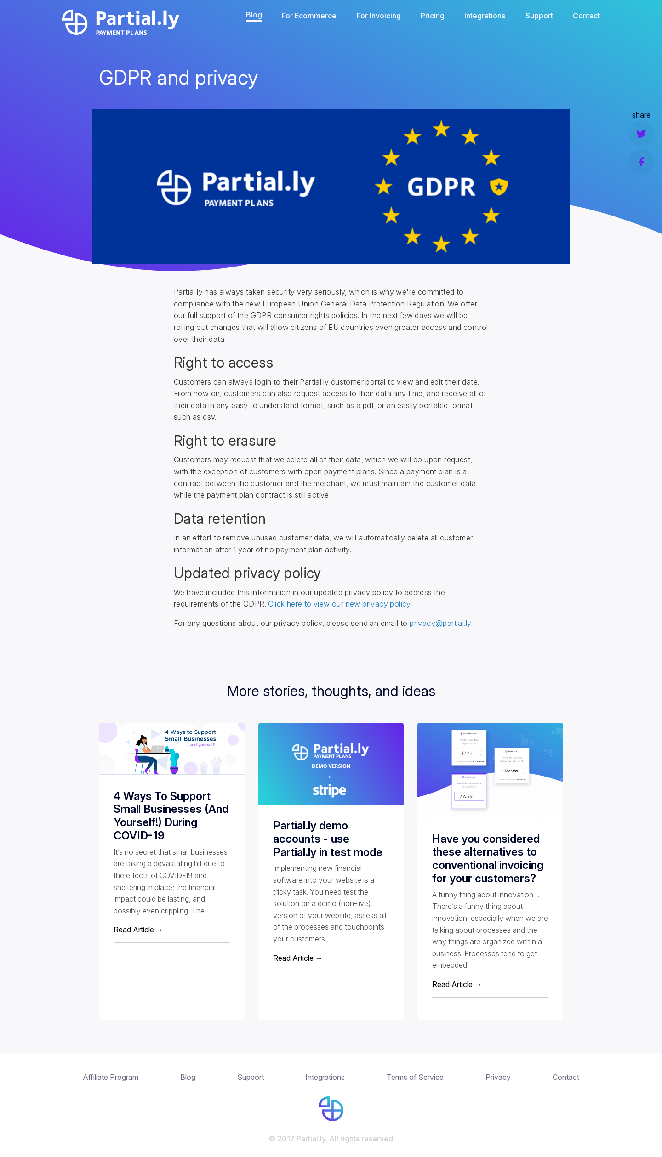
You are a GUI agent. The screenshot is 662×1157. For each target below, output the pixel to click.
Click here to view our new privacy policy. (340, 603)
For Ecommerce (309, 15)
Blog (254, 14)
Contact (586, 15)
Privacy (498, 1077)
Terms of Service (415, 1077)
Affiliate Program (110, 1077)
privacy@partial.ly (440, 623)
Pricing (433, 15)
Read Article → (138, 929)
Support (539, 15)
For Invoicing (379, 15)
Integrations (484, 15)
